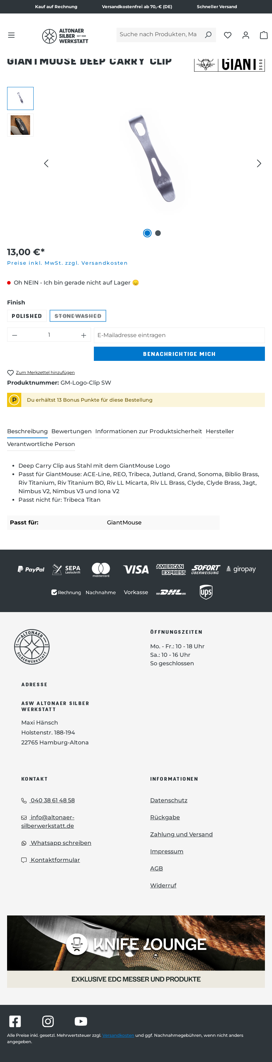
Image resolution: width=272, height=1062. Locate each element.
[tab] (27, 431)
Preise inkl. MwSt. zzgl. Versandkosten (67, 263)
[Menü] (11, 34)
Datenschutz (168, 800)
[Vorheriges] (46, 163)
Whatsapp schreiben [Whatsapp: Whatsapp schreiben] (56, 843)
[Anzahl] (49, 335)
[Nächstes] (259, 163)
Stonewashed (80, 317)
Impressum (166, 851)
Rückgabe (165, 817)
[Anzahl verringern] (14, 335)
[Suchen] (208, 35)
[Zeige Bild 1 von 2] (147, 233)
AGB (156, 868)
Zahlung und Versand (181, 834)
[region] (136, 163)
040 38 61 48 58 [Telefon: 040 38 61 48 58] (48, 800)
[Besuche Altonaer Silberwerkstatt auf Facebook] (15, 1021)
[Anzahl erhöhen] (83, 335)
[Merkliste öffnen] (228, 35)
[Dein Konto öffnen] (246, 35)
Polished (27, 315)
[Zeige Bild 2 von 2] (158, 233)
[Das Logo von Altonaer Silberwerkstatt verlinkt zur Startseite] (71, 647)
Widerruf (163, 885)
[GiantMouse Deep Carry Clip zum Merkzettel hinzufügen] (41, 372)
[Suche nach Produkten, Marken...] (158, 35)
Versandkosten (118, 1035)
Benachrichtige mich (179, 353)
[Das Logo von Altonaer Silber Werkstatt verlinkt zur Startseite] (65, 36)
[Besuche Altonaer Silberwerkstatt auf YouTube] (81, 1021)
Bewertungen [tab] (71, 431)
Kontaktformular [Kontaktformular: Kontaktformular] (50, 860)
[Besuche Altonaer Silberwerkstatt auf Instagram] (48, 1021)
